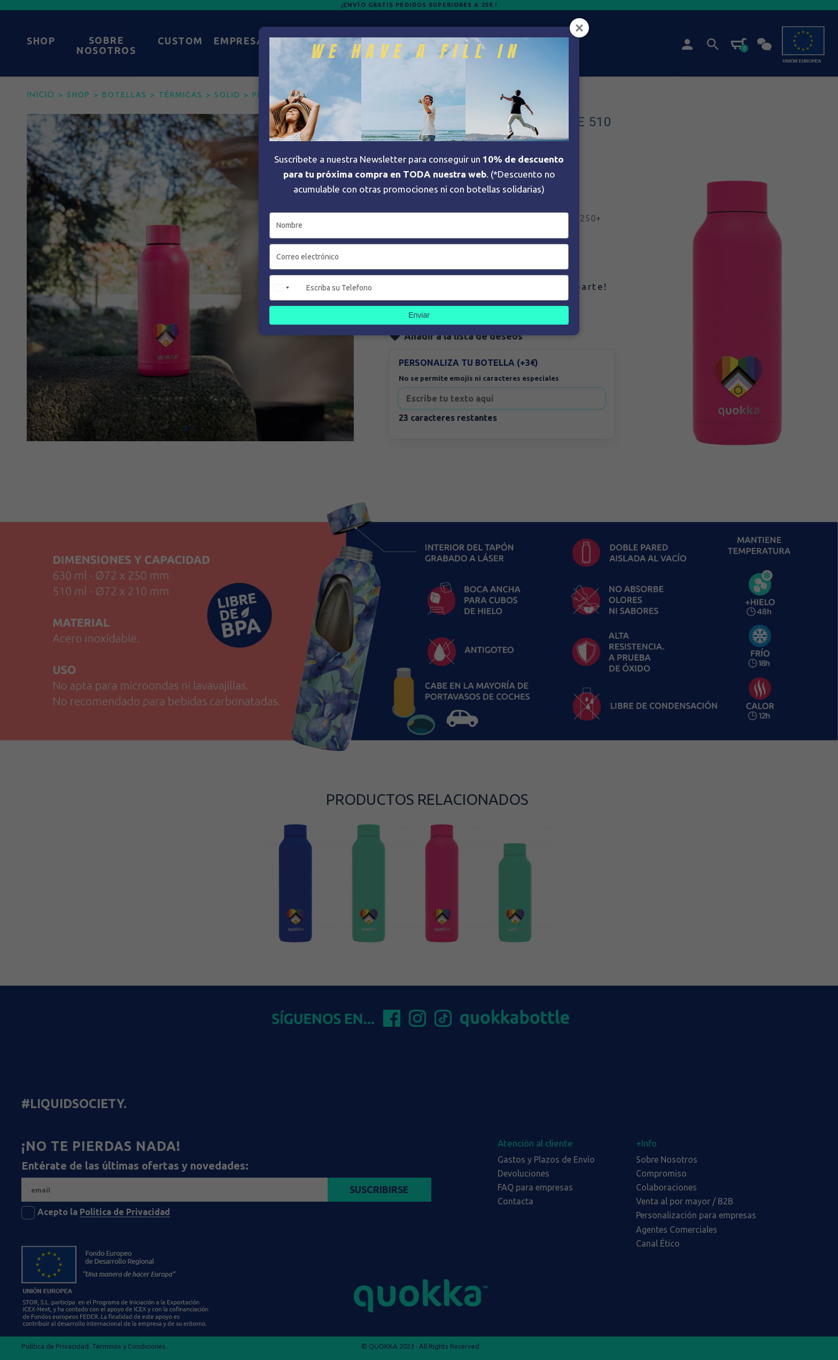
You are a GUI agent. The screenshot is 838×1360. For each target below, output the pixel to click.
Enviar (419, 315)
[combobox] (286, 287)
